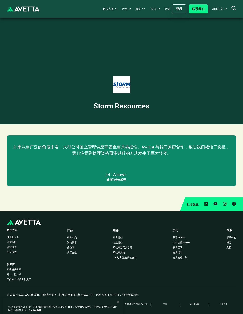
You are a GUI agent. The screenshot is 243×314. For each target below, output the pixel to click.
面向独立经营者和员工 (19, 279)
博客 (228, 242)
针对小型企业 (14, 274)
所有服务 (118, 237)
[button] (110, 9)
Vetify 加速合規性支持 (125, 257)
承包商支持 (119, 252)
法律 (165, 304)
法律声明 (223, 304)
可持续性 (12, 242)
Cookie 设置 (194, 304)
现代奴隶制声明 (107, 304)
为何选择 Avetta (181, 242)
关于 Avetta (179, 237)
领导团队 (177, 247)
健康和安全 (13, 237)
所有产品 (72, 237)
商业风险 (12, 247)
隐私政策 (19, 304)
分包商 (70, 247)
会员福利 (177, 252)
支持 (228, 247)
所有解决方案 (14, 269)
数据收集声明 (78, 304)
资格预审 (72, 242)
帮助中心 (231, 237)
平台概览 (12, 252)
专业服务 (118, 242)
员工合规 (72, 252)
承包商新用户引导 (122, 247)
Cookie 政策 (48, 304)
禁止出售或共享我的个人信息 (136, 304)
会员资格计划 (180, 257)
